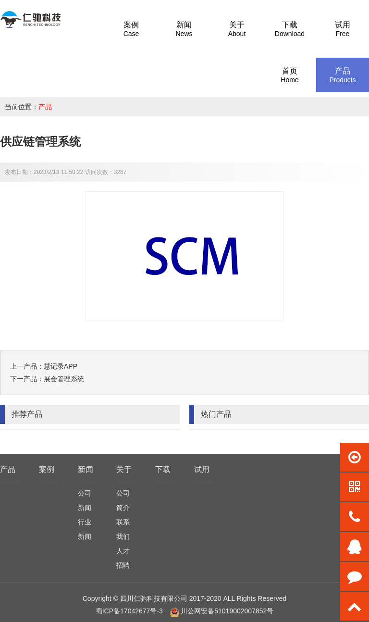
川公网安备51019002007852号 (227, 611)
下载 (163, 469)
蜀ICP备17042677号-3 (129, 611)
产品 (45, 107)
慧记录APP (60, 366)
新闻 (85, 469)
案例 (46, 469)
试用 (201, 469)
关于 (124, 469)
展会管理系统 (64, 379)
